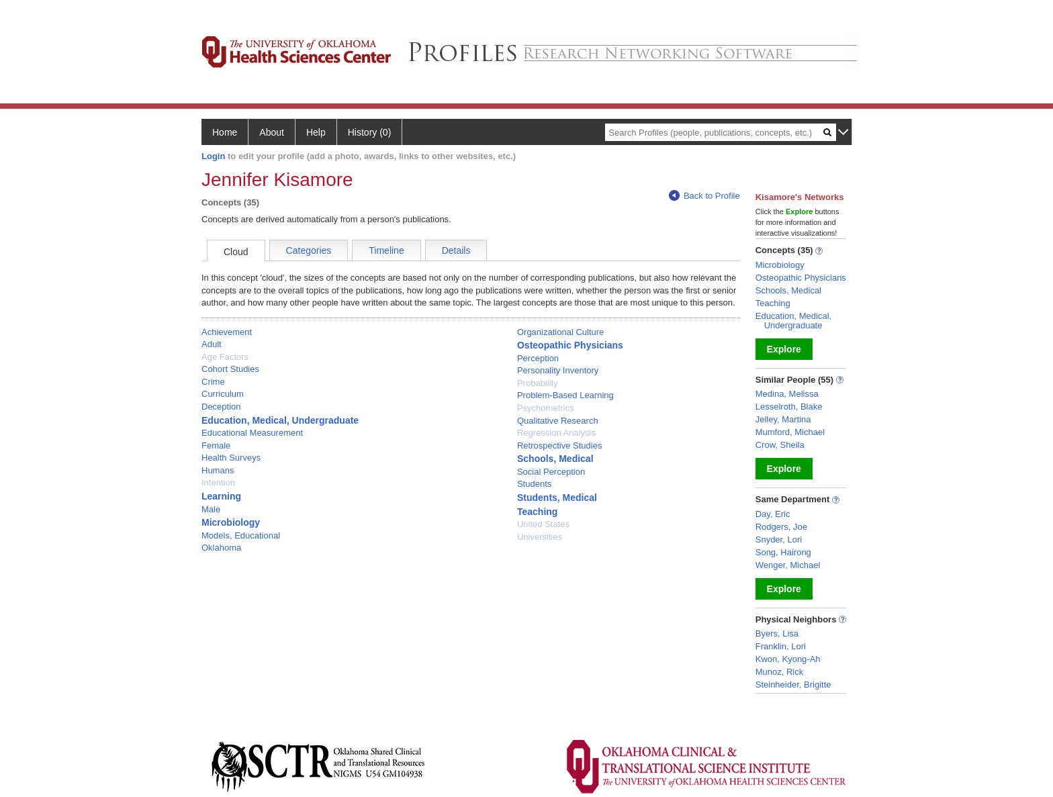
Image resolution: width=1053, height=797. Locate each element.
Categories (309, 250)
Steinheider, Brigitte (793, 684)
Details (456, 250)
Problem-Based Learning (565, 395)
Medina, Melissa (787, 394)
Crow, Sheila (780, 445)
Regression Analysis (556, 433)
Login (213, 156)
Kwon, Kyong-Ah (788, 659)
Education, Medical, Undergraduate (280, 420)
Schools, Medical (555, 458)
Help (316, 132)
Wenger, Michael (788, 565)
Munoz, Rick (780, 672)
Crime (213, 382)
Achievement (226, 332)
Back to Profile (704, 196)
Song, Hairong (783, 552)
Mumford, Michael (790, 432)
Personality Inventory (557, 370)
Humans (217, 470)
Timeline (386, 250)
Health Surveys (231, 458)
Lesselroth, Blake (789, 407)
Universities (539, 537)
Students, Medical (557, 497)
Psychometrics (545, 408)
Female (215, 445)
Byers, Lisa (777, 633)
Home (224, 132)
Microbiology (230, 522)
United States (543, 524)
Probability (537, 383)
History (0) (370, 132)
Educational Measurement (252, 433)
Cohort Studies (230, 369)
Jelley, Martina (783, 419)
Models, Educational (240, 535)
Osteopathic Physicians (570, 345)
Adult (211, 344)
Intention (218, 482)
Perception (538, 358)
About (271, 132)
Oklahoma (221, 548)
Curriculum (222, 394)
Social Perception (551, 472)
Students (534, 484)
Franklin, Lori (781, 646)
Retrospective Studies (559, 445)
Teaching (537, 511)
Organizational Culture (560, 332)
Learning (221, 496)
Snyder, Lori (779, 539)
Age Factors (224, 357)
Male (210, 509)
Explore (784, 349)
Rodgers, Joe (781, 527)
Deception (221, 407)
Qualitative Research (557, 421)
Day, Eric (773, 514)
